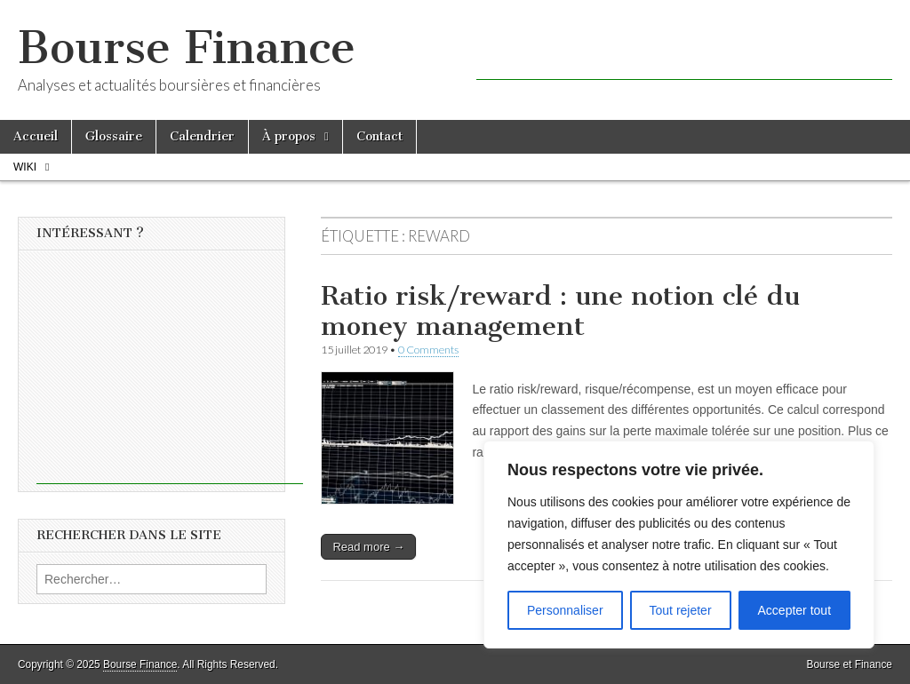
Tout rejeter (681, 610)
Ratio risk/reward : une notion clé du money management (560, 311)
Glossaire (113, 136)
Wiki (24, 167)
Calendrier (202, 136)
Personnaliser (565, 610)
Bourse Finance (186, 47)
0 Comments (428, 349)
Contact (379, 136)
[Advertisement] (684, 53)
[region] (678, 544)
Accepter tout (795, 610)
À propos (288, 136)
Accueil (35, 136)
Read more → (368, 546)
